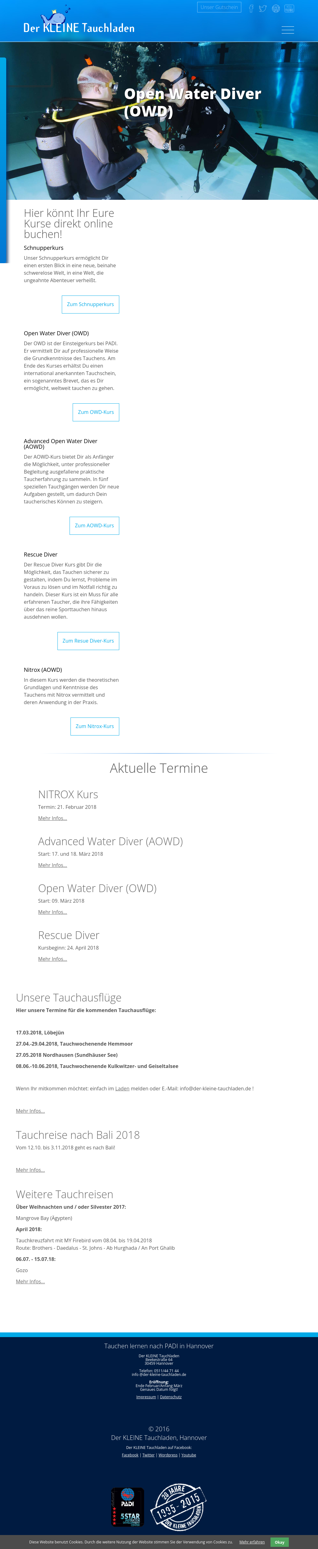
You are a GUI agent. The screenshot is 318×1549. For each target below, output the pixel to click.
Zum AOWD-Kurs (94, 525)
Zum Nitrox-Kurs (95, 726)
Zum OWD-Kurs (96, 412)
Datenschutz (171, 1397)
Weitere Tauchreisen (64, 1194)
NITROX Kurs (68, 794)
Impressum (146, 1397)
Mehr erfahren (252, 1542)
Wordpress (168, 1455)
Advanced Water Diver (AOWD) (110, 841)
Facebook (130, 1455)
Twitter (149, 1455)
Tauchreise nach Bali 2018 (78, 1135)
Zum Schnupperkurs (90, 304)
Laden (122, 1088)
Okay (279, 1542)
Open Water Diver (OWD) (97, 888)
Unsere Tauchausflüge (68, 997)
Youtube (188, 1455)
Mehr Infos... (52, 818)
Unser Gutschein (219, 7)
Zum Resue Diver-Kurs (88, 640)
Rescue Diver (69, 935)
